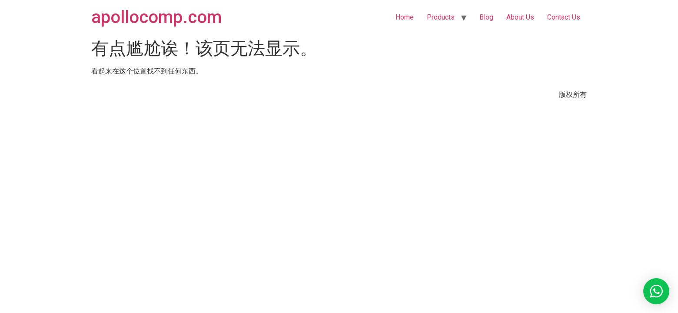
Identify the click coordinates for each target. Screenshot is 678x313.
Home (405, 17)
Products (441, 17)
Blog (486, 17)
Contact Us (563, 17)
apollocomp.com (156, 17)
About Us (520, 17)
